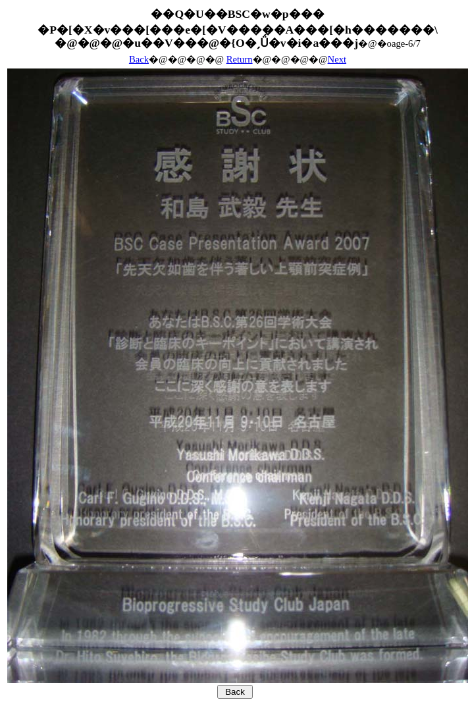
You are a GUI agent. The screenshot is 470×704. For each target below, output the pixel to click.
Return (239, 59)
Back (139, 59)
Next (337, 59)
